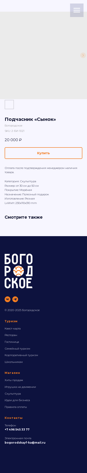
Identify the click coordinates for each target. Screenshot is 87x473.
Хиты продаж (14, 380)
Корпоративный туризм (21, 355)
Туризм (11, 321)
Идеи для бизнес (17, 400)
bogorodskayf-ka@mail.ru (25, 442)
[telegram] (15, 299)
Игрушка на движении (20, 387)
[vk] (7, 299)
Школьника (13, 362)
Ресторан (11, 335)
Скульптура (13, 393)
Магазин (12, 373)
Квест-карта (13, 328)
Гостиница (12, 341)
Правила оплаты (16, 407)
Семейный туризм (17, 348)
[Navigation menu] (77, 10)
